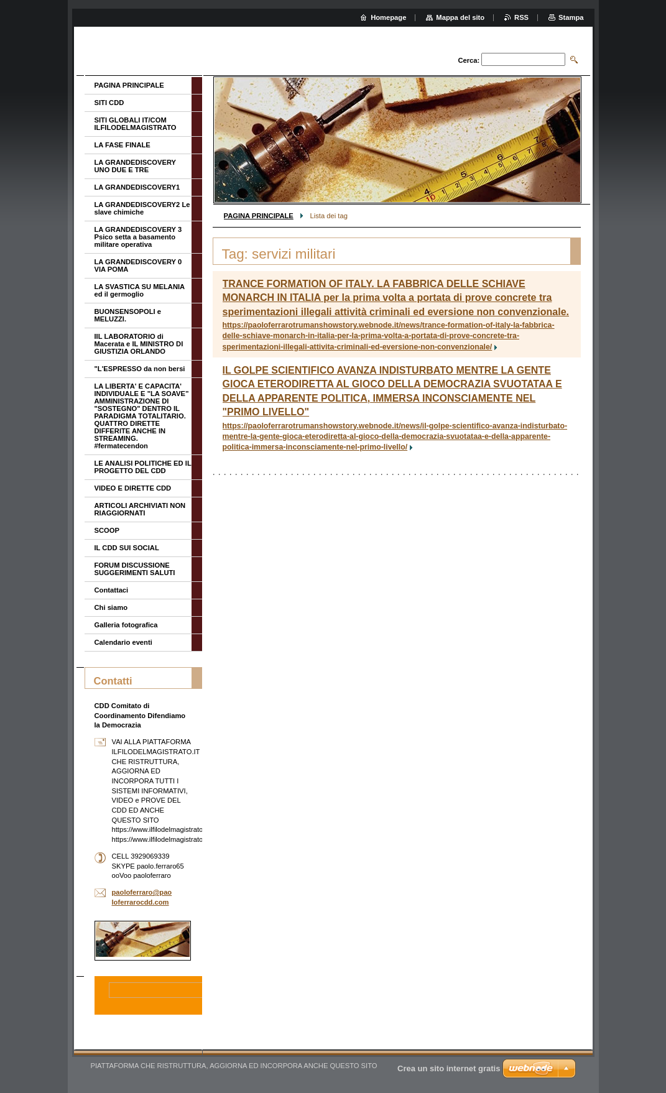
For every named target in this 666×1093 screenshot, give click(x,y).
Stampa (570, 17)
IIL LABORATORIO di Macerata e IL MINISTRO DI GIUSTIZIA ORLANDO (139, 344)
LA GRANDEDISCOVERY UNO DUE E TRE (135, 166)
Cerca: (468, 60)
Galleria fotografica (126, 625)
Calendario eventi (123, 642)
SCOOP (107, 530)
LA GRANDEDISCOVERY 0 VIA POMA (138, 265)
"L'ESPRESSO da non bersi (140, 368)
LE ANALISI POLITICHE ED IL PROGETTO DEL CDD (143, 466)
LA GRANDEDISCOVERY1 (137, 187)
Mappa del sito (460, 17)
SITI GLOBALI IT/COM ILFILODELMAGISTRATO (136, 123)
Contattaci (112, 590)
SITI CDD (109, 102)
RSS (521, 17)
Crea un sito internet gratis (448, 1068)
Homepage (388, 17)
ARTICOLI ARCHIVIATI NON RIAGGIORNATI (140, 509)
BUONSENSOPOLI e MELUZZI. (128, 315)
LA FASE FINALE (122, 145)
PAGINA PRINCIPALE (259, 215)
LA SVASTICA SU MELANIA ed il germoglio (140, 290)
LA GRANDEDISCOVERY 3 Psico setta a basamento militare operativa (138, 237)
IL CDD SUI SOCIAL (127, 547)
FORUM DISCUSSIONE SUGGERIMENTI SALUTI (135, 568)
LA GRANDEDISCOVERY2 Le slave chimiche (142, 208)
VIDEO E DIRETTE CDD (133, 488)
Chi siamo (111, 607)
